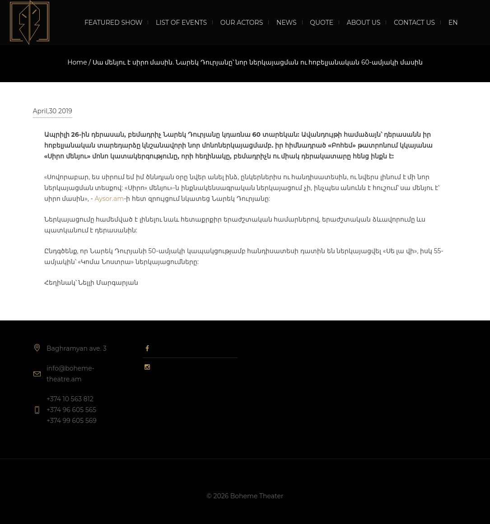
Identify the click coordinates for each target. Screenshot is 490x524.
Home (77, 62)
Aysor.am (109, 199)
